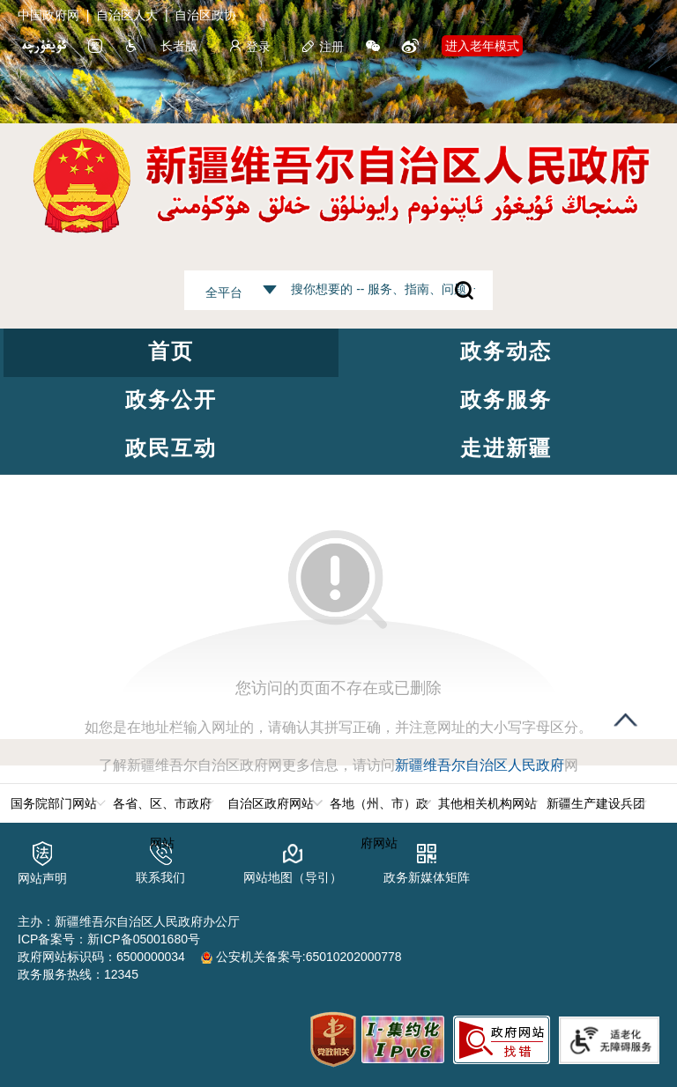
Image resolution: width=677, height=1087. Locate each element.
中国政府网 (48, 15)
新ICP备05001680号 (143, 939)
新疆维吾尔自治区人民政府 (479, 765)
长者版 (178, 46)
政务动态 (506, 351)
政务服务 (506, 399)
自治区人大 (127, 15)
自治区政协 (205, 15)
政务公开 (171, 399)
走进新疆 (506, 448)
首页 (171, 351)
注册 (322, 47)
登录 (249, 47)
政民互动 (171, 448)
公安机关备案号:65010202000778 (301, 957)
